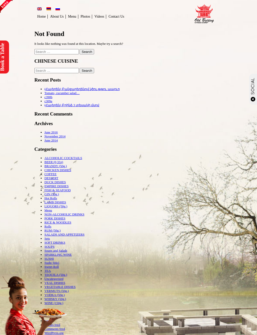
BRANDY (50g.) (55, 166)
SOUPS (49, 246)
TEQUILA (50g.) (55, 275)
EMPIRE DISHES (56, 186)
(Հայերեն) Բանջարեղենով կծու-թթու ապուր (82, 89)
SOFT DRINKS (54, 242)
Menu (72, 16)
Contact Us (116, 16)
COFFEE (50, 174)
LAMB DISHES (55, 202)
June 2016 (51, 132)
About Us (57, 16)
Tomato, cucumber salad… (62, 93)
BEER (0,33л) (53, 162)
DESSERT (51, 178)
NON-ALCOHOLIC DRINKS (64, 214)
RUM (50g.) (52, 230)
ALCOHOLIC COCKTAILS (63, 158)
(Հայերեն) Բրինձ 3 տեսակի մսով (71, 105)
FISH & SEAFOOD (57, 190)
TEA (47, 271)
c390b (48, 97)
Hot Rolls (50, 198)
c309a (48, 101)
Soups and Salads (55, 250)
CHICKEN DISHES (57, 170)
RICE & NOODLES (57, 222)
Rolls (47, 226)
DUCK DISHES (55, 182)
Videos (99, 16)
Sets (47, 238)
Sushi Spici (51, 263)
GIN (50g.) (51, 194)
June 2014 (51, 140)
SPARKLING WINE (58, 254)
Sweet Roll (51, 267)
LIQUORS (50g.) (55, 206)
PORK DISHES (54, 218)
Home (41, 16)
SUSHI (49, 258)
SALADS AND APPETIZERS (64, 234)
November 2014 (55, 136)
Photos (85, 16)
